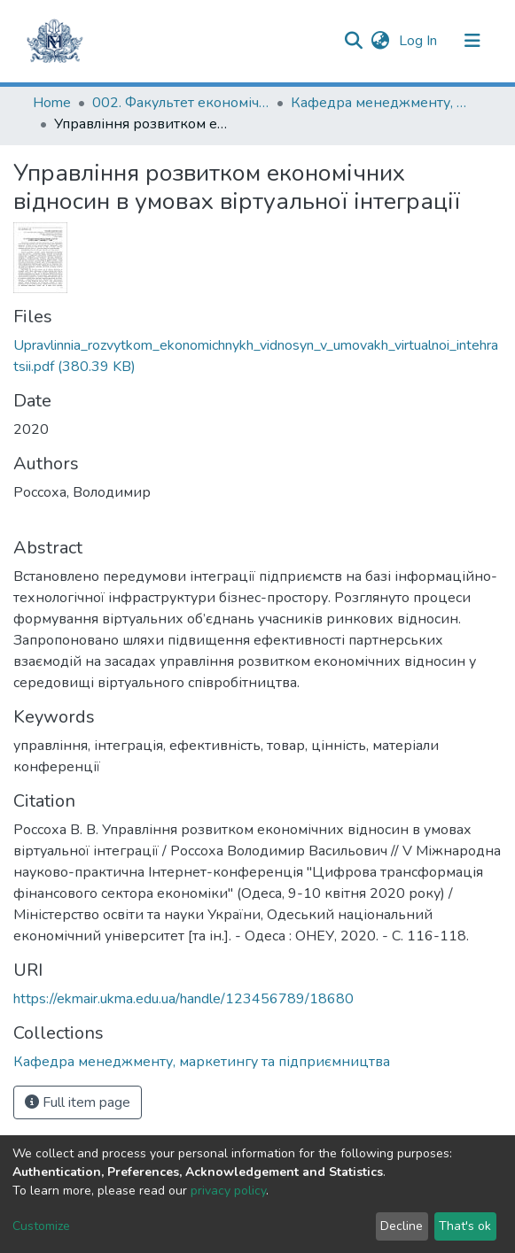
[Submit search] (354, 40)
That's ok (465, 1226)
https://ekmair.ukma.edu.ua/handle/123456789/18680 (183, 999)
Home (52, 102)
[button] (380, 40)
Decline (401, 1226)
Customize (41, 1226)
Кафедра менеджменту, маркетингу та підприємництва (379, 102)
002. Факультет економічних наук (180, 102)
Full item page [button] (77, 1102)
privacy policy (228, 1190)
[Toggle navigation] (472, 40)
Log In (420, 40)
